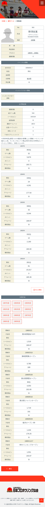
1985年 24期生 (33, 53)
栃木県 (29, 78)
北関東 (33, 40)
